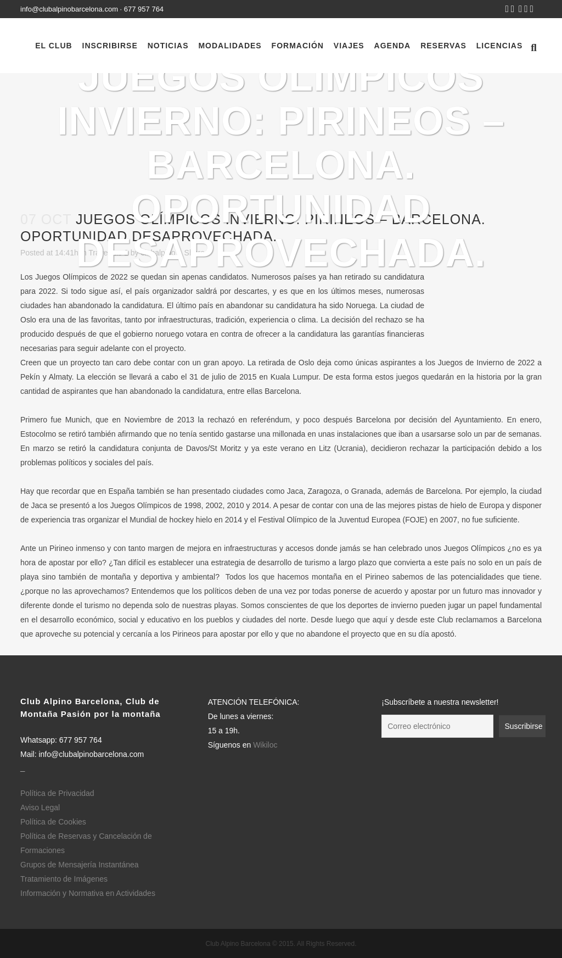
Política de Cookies (53, 821)
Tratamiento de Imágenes (64, 879)
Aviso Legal (40, 807)
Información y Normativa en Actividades (87, 893)
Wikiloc (265, 744)
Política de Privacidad (57, 793)
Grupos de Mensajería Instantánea (79, 864)
